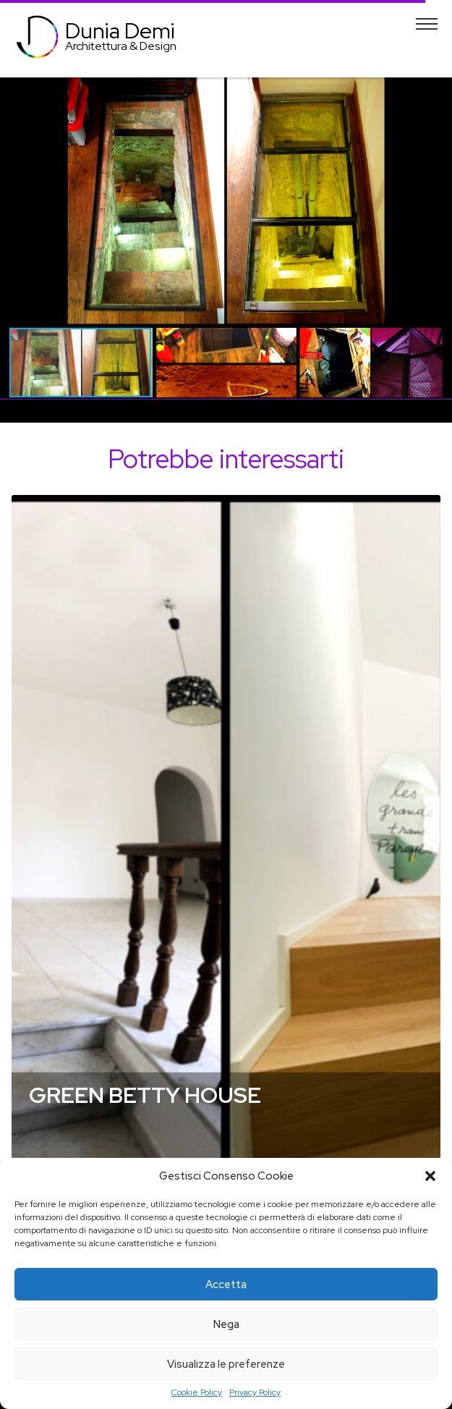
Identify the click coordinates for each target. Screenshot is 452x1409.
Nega (226, 1324)
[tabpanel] (226, 853)
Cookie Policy (196, 1392)
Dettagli (226, 847)
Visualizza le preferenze (226, 1364)
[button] (430, 1176)
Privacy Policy (255, 1392)
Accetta (226, 1284)
